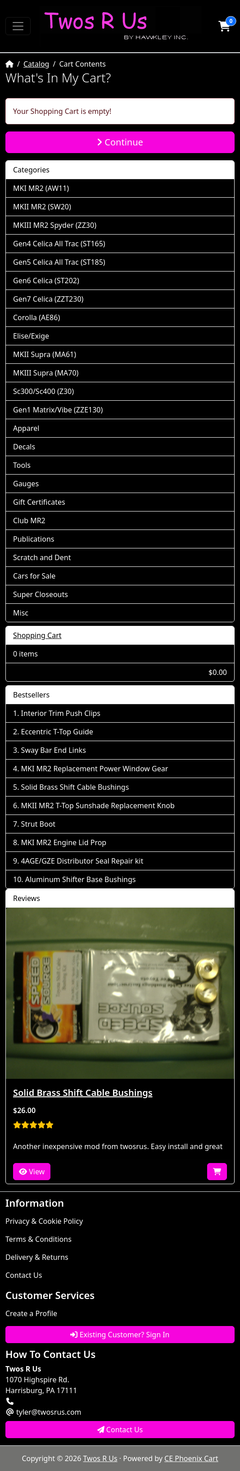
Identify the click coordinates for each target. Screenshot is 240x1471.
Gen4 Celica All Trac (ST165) (59, 244)
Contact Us (23, 1275)
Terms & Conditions (38, 1239)
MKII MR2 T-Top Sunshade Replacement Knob (98, 805)
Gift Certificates (39, 502)
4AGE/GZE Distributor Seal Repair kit (82, 861)
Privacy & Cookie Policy (44, 1221)
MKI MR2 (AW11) (41, 188)
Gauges (26, 484)
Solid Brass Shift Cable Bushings (75, 787)
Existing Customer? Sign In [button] (119, 1335)
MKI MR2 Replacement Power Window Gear (94, 769)
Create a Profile (31, 1313)
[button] (224, 26)
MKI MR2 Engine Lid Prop (64, 842)
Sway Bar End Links (53, 750)
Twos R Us (100, 1458)
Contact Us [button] (120, 1430)
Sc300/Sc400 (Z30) (43, 391)
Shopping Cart (37, 635)
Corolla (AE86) (36, 317)
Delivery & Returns (36, 1257)
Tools (22, 465)
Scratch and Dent (42, 557)
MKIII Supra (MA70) (45, 373)
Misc (20, 613)
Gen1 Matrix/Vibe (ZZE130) (58, 410)
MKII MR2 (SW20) (42, 207)
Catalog (36, 64)
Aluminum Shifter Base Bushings (80, 879)
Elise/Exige (31, 336)
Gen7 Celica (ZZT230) (48, 299)
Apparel (26, 428)
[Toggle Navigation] (18, 26)
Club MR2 (29, 520)
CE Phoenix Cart (191, 1458)
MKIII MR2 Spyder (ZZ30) (54, 225)
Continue (120, 142)
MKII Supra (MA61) (44, 354)
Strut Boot (38, 824)
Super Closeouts (40, 594)
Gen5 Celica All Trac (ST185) (59, 262)
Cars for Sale (34, 576)
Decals (24, 447)
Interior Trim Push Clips (60, 713)
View (32, 1172)
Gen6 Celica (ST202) (46, 280)
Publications (33, 539)
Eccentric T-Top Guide (57, 732)
